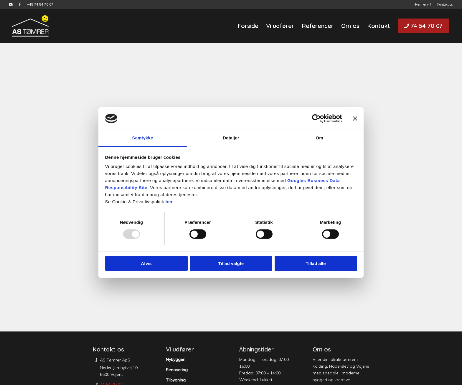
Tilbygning (176, 380)
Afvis (146, 263)
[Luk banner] (355, 118)
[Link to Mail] (10, 4)
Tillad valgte (231, 263)
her (169, 201)
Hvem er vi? (422, 4)
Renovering (177, 369)
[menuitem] (422, 4)
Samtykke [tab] (142, 137)
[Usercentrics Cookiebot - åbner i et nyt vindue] (316, 118)
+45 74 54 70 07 (40, 4)
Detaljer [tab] (231, 137)
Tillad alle (316, 263)
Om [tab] (319, 137)
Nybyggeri (175, 359)
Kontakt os (445, 4)
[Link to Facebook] (19, 4)
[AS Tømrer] (30, 26)
